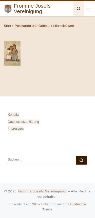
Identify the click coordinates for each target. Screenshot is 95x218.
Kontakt (13, 114)
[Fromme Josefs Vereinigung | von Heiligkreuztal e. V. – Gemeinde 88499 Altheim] (8, 8)
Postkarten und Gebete (32, 26)
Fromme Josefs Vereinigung (42, 191)
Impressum (16, 128)
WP (34, 204)
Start (7, 26)
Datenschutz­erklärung (23, 122)
